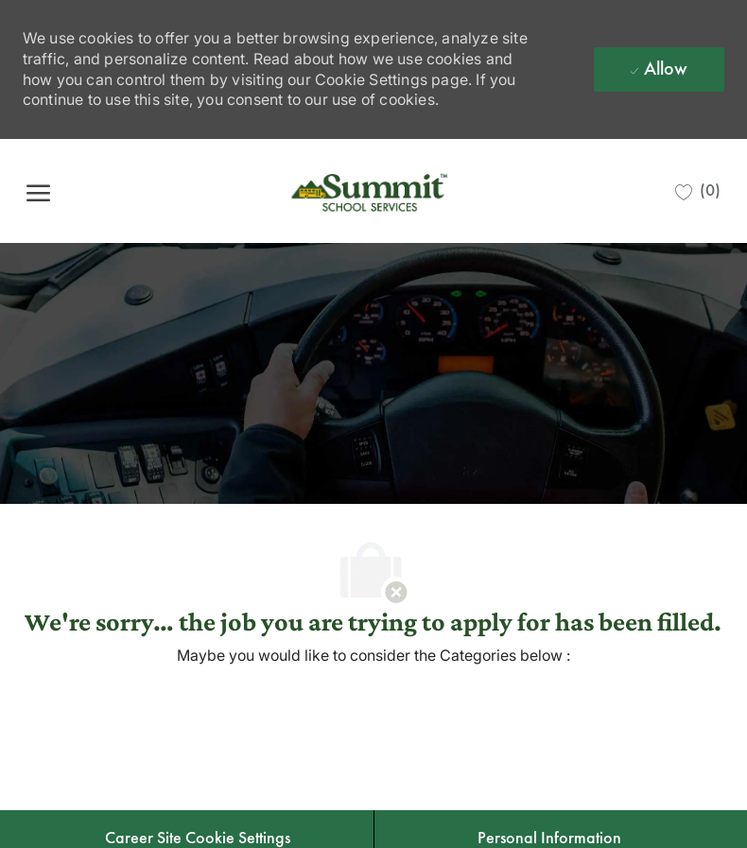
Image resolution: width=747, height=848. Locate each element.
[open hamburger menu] (38, 191)
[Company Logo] (371, 191)
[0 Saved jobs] (698, 191)
